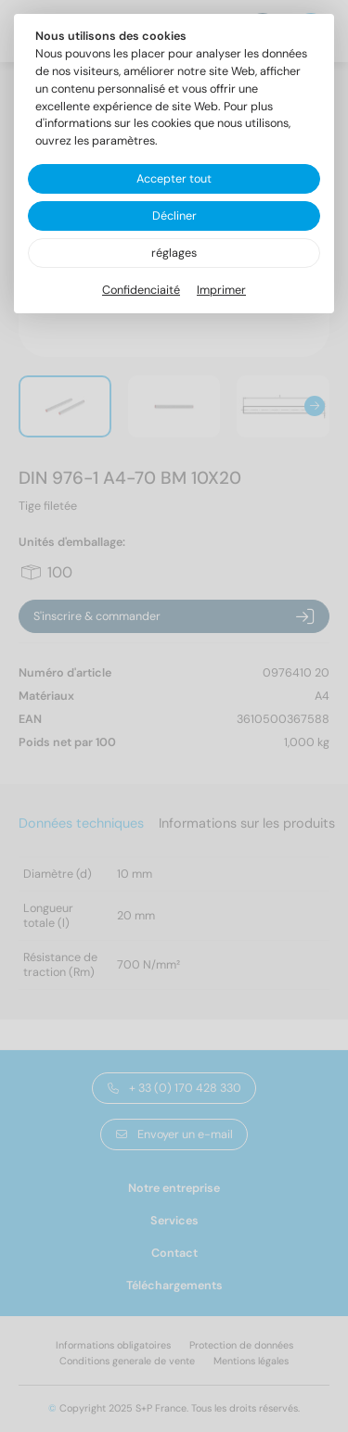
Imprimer (221, 290)
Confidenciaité (141, 290)
